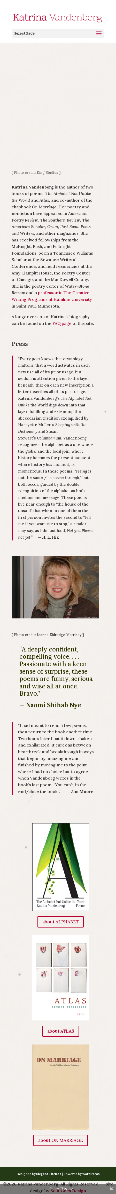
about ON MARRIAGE (60, 1140)
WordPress (91, 1174)
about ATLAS (60, 1031)
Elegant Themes (48, 1174)
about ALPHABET (60, 922)
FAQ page (62, 323)
